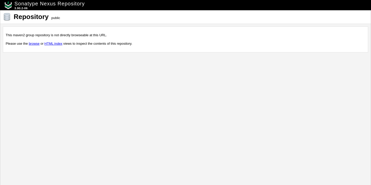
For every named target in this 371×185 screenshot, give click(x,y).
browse (34, 43)
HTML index (53, 43)
